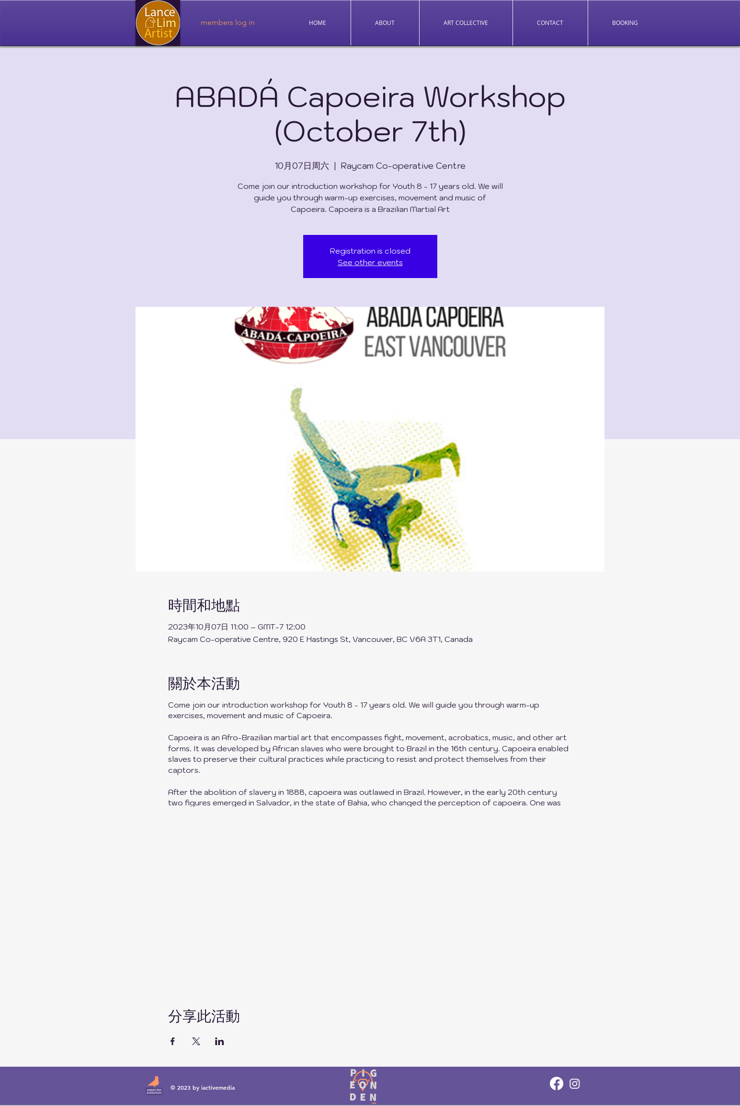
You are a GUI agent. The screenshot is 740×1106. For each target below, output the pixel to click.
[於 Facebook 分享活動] (172, 1041)
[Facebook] (556, 1083)
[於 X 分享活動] (196, 1041)
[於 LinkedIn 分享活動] (219, 1041)
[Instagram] (574, 1083)
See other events (370, 262)
